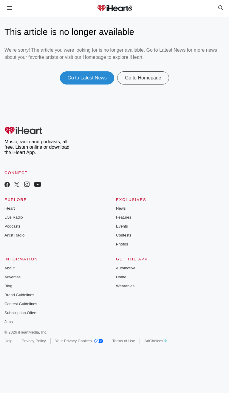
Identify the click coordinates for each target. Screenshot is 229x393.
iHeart (9, 208)
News (121, 208)
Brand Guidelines (19, 295)
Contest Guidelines (20, 304)
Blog (8, 286)
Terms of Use (123, 341)
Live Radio (13, 217)
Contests (123, 235)
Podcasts (12, 226)
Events (122, 226)
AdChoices (155, 341)
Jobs (8, 322)
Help (8, 341)
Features (123, 217)
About (9, 268)
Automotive (125, 268)
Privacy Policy (34, 341)
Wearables (125, 286)
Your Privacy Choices (79, 341)
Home (121, 277)
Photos (122, 244)
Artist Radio (14, 235)
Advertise (12, 277)
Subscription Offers (20, 313)
